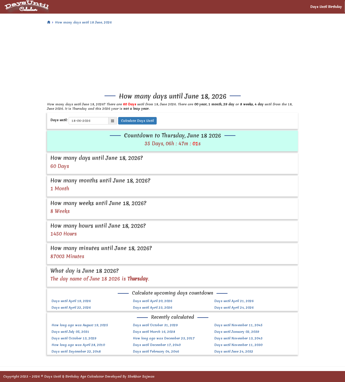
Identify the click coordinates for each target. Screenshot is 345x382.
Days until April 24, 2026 (234, 307)
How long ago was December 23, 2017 (164, 338)
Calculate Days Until (137, 121)
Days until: (59, 120)
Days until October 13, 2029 (73, 338)
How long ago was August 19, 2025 (79, 325)
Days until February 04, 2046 (156, 351)
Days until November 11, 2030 (238, 345)
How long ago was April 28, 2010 (78, 345)
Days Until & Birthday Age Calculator (74, 376)
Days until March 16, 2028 (154, 332)
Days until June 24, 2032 (233, 351)
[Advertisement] (172, 59)
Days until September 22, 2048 (76, 351)
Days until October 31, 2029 (155, 325)
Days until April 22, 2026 (71, 307)
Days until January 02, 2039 (236, 332)
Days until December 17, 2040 (157, 345)
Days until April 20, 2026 (152, 301)
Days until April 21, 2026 (234, 301)
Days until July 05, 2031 (70, 332)
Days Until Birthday (326, 7)
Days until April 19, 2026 (71, 301)
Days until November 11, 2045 (238, 325)
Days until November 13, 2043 (238, 338)
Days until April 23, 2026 (152, 307)
